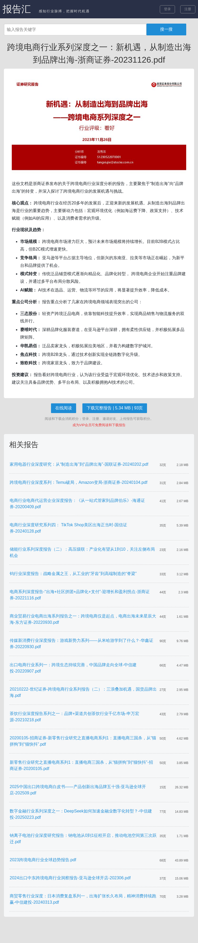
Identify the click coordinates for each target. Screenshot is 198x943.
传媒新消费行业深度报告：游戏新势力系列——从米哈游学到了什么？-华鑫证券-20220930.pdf (81, 643)
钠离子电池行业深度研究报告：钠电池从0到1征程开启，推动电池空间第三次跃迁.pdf (83, 838)
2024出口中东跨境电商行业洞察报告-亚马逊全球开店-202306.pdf (70, 878)
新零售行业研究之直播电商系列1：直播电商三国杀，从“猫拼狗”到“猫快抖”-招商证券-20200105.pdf (81, 765)
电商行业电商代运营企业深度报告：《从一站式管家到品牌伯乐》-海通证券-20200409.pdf (77, 503)
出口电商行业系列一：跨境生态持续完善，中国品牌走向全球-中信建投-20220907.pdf (73, 668)
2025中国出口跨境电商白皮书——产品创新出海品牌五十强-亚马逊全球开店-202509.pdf (78, 789)
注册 (187, 9)
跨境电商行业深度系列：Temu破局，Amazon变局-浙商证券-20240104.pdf (78, 482)
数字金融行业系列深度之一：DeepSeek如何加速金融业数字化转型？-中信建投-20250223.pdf (81, 814)
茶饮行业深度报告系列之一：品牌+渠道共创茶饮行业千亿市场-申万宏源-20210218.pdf (74, 716)
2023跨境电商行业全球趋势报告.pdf (43, 860)
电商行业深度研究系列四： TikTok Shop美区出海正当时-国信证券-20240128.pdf (68, 528)
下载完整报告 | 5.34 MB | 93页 (115, 408)
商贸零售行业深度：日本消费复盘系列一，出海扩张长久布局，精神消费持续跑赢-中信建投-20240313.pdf (83, 899)
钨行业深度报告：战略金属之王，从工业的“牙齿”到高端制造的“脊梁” (73, 573)
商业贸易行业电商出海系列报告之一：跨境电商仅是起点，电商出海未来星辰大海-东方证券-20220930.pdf (83, 619)
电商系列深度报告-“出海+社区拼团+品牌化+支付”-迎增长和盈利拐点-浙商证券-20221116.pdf (80, 594)
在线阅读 (63, 408)
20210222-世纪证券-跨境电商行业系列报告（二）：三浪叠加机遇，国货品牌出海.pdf (83, 692)
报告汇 (17, 9)
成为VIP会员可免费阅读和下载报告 (99, 425)
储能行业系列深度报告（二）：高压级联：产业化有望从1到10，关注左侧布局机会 (82, 552)
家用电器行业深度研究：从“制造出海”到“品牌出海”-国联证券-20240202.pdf (79, 464)
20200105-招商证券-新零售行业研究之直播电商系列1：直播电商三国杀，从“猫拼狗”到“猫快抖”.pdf (83, 741)
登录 (167, 9)
